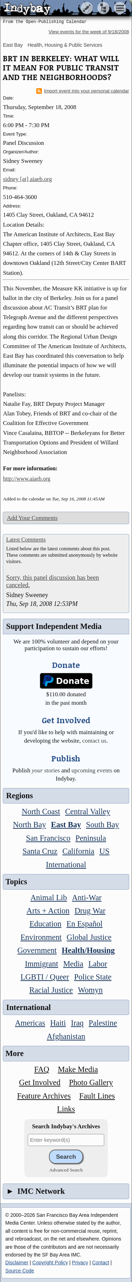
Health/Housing (88, 950)
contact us (94, 740)
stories (46, 770)
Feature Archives (44, 1095)
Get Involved (40, 1082)
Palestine (103, 1023)
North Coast (41, 811)
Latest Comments (25, 540)
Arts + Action (47, 910)
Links (66, 1109)
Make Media (78, 1069)
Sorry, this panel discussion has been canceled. (52, 581)
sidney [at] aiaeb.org (27, 179)
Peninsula (90, 838)
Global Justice (89, 937)
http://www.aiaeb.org (26, 479)
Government (37, 950)
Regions (19, 795)
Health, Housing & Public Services (64, 45)
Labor (97, 963)
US (104, 851)
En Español (85, 923)
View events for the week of (89, 31)
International (66, 864)
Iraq (77, 1023)
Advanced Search (66, 1170)
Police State (92, 976)
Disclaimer (16, 1262)
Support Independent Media (53, 626)
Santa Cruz (40, 851)
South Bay (102, 824)
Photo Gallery (91, 1082)
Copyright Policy (50, 1262)
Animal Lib (48, 897)
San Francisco (48, 838)
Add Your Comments (32, 518)
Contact (100, 1262)
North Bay (29, 824)
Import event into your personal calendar (82, 91)
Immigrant (41, 963)
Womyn (90, 990)
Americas (30, 1023)
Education (46, 923)
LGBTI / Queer (44, 976)
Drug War (90, 910)
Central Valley (87, 811)
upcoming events (91, 770)
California (78, 851)
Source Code (19, 1271)
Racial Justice (51, 990)
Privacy (80, 1262)
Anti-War (87, 897)
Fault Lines (97, 1095)
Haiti (58, 1023)
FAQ (41, 1069)
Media (73, 963)
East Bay (13, 45)
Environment (41, 937)
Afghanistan (66, 1036)
